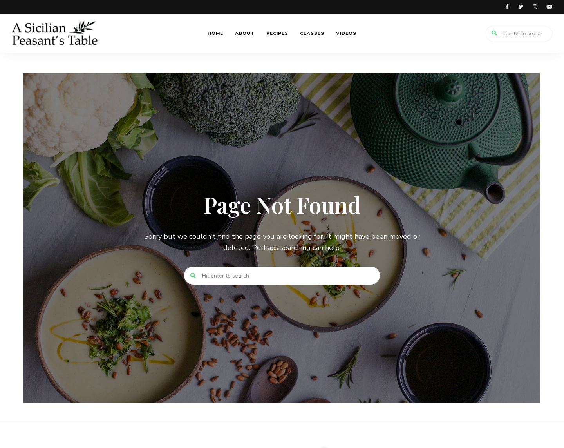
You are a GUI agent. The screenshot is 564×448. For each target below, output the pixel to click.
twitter (520, 7)
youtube (549, 7)
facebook (507, 7)
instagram (535, 7)
